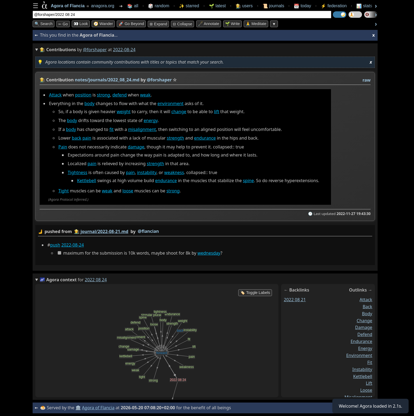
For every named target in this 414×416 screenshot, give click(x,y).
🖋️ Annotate (208, 24)
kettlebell (362, 376)
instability (146, 172)
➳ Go (63, 24)
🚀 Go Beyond (131, 24)
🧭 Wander (103, 24)
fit (111, 129)
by (205, 231)
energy (151, 120)
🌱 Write (232, 24)
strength (175, 138)
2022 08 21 (295, 300)
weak (145, 95)
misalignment (142, 129)
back (76, 138)
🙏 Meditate (256, 24)
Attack (55, 95)
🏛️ (78, 408)
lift (216, 112)
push (55, 245)
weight (123, 112)
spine (248, 180)
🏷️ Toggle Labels (255, 292)
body (89, 103)
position (83, 95)
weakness (174, 172)
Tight (63, 191)
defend (119, 95)
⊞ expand (158, 24)
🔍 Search (43, 24)
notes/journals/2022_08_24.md (107, 80)
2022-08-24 (72, 245)
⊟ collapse (182, 24)
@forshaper (95, 50)
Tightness (77, 172)
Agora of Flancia (98, 408)
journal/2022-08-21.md (104, 231)
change (178, 112)
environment (170, 103)
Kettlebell (86, 180)
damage (135, 147)
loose (127, 191)
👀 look (81, 24)
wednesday (208, 253)
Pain (62, 147)
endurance (205, 138)
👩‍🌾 (42, 80)
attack (366, 300)
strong (103, 95)
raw (366, 80)
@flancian (148, 231)
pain (86, 138)
